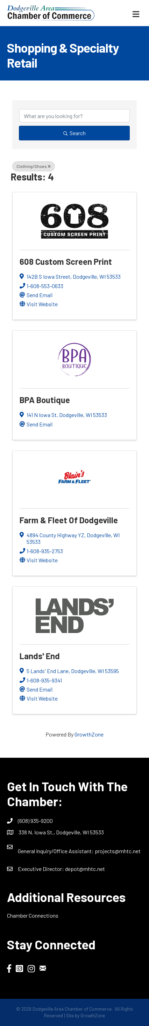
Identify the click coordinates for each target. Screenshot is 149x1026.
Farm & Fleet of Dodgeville (69, 520)
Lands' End (40, 656)
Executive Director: (41, 868)
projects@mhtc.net (118, 851)
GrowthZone (89, 734)
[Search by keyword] (74, 115)
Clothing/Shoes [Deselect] (33, 166)
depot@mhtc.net (85, 868)
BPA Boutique (45, 400)
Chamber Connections (32, 915)
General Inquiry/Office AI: (56, 851)
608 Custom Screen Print (66, 261)
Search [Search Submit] (74, 133)
